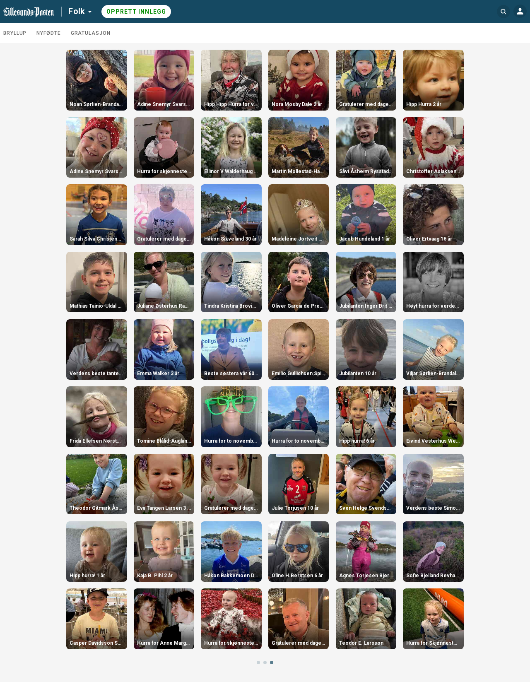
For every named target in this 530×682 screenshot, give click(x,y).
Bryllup (14, 33)
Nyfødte (48, 33)
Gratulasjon (91, 33)
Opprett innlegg (136, 11)
